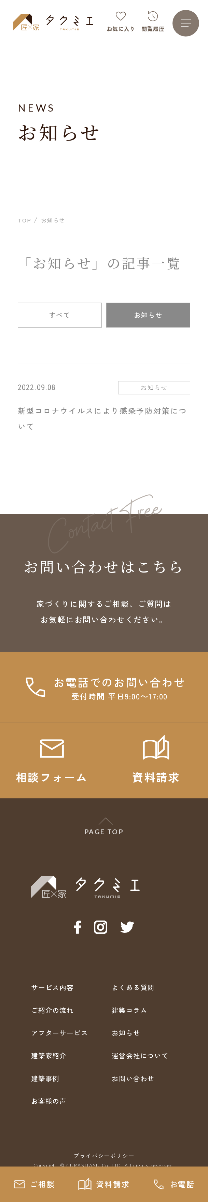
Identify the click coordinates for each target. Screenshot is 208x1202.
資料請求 (104, 1184)
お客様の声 (49, 1101)
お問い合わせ (133, 1078)
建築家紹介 (49, 1055)
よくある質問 (133, 987)
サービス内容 (52, 987)
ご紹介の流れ (52, 1010)
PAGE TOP (104, 832)
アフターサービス (59, 1033)
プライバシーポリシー (103, 1156)
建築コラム (129, 1010)
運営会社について (140, 1055)
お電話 (173, 1184)
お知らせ (148, 315)
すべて (60, 315)
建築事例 (45, 1078)
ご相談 (34, 1184)
